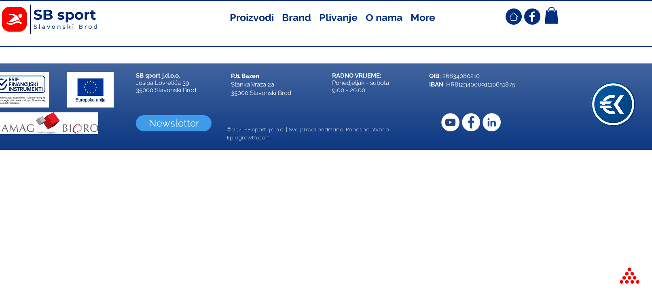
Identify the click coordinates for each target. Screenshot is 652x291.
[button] (252, 17)
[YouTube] (450, 122)
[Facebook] (471, 122)
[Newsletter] (174, 123)
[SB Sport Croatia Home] (514, 16)
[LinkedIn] (492, 122)
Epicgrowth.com (249, 137)
